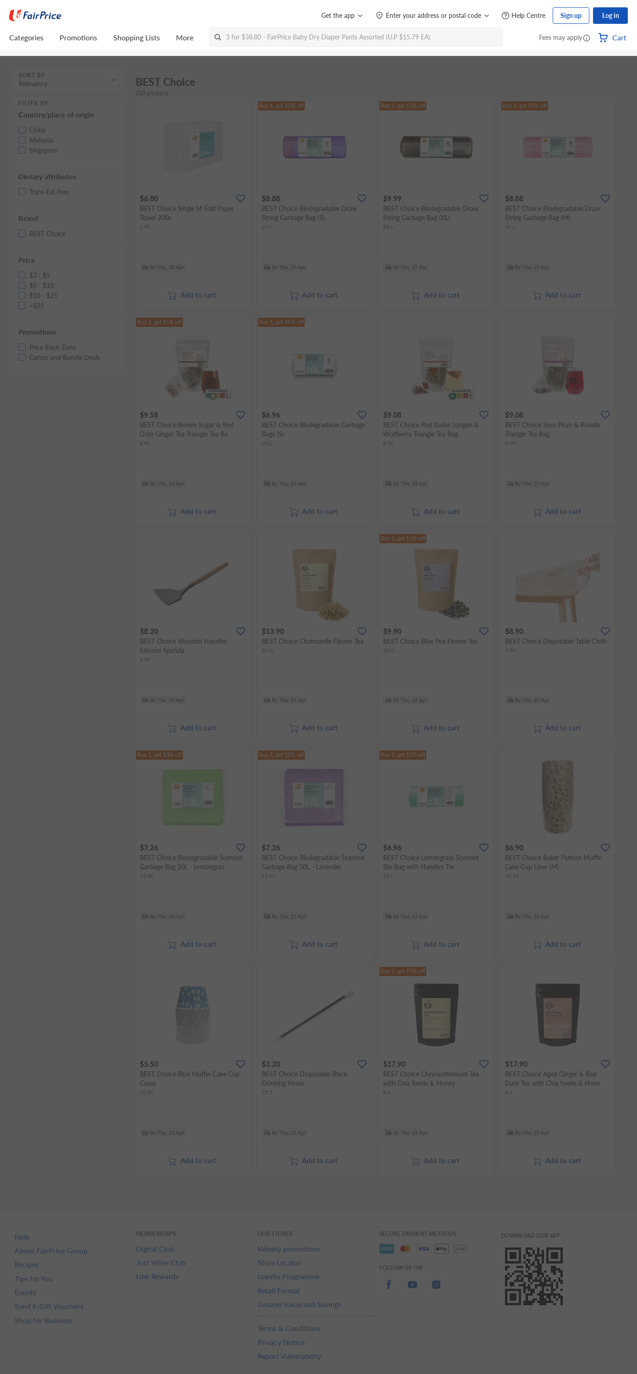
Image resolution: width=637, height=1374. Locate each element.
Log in (610, 15)
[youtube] (412, 1290)
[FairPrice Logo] (35, 15)
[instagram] (436, 1290)
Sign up (571, 15)
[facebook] (388, 1290)
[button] (586, 38)
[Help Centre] (523, 15)
